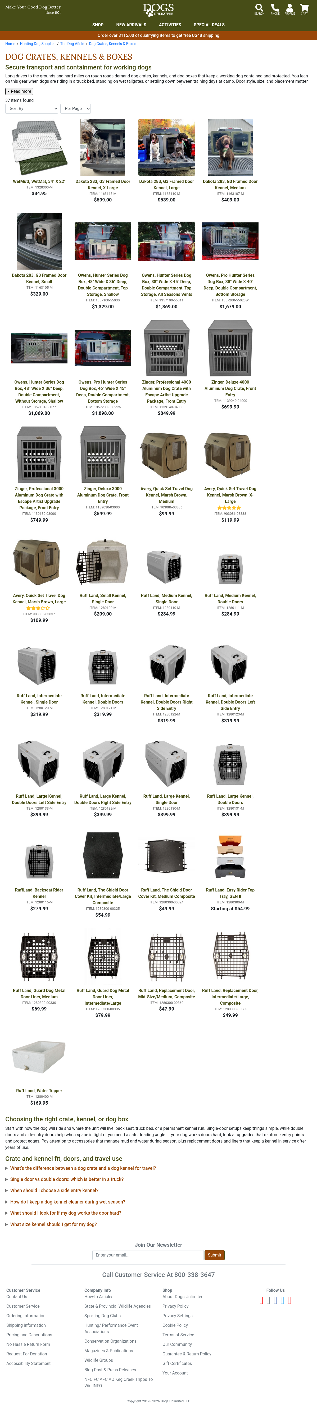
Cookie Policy (175, 1325)
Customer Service (23, 1306)
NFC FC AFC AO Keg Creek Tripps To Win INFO (118, 1382)
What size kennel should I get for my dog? (53, 1224)
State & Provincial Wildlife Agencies (117, 1306)
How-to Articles (99, 1296)
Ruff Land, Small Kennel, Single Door (103, 598)
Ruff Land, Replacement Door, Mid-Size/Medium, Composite (166, 993)
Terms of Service (178, 1334)
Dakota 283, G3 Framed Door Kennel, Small (40, 278)
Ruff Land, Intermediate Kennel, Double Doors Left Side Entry (231, 702)
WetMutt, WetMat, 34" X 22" (39, 181)
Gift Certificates (177, 1363)
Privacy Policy (175, 1306)
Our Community (177, 1344)
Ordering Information (26, 1315)
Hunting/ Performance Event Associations (111, 1328)
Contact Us (16, 1296)
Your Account (175, 1373)
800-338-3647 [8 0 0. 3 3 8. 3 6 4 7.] (194, 1275)
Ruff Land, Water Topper (39, 1090)
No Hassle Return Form (28, 1344)
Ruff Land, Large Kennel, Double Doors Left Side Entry (39, 799)
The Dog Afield (72, 44)
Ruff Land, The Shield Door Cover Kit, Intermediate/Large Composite (103, 896)
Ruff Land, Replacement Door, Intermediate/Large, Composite (230, 997)
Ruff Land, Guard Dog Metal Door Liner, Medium (39, 993)
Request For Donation (26, 1353)
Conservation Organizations (110, 1341)
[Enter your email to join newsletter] (147, 1255)
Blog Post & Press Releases (110, 1369)
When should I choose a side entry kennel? (54, 1190)
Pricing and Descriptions (29, 1334)
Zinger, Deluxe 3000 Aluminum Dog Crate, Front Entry (103, 495)
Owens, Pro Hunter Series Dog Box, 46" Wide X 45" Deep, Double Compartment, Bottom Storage (103, 392)
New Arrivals (131, 24)
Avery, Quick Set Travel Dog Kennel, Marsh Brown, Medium (167, 495)
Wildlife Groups (98, 1360)
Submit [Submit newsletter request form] (214, 1255)
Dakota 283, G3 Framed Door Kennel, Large (167, 184)
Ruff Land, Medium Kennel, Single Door (167, 598)
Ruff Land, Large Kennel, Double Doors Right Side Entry (103, 799)
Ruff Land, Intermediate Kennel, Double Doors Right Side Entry (167, 702)
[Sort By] (31, 109)
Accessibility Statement (28, 1363)
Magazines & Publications (108, 1350)
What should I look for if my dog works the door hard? (65, 1213)
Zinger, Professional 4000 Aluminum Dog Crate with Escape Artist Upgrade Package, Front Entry (167, 392)
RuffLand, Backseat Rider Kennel (39, 893)
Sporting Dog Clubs (102, 1315)
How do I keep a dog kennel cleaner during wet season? (67, 1202)
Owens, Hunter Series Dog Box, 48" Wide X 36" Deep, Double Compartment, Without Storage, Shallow (39, 392)
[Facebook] (275, 1302)
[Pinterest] (289, 1302)
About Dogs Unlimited (182, 1296)
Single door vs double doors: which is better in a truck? (67, 1179)
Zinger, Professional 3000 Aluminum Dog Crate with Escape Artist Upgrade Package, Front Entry (40, 498)
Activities (170, 24)
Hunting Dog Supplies (37, 44)
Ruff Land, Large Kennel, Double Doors (231, 799)
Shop (98, 24)
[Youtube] (261, 1302)
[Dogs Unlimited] (158, 10)
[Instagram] (268, 1302)
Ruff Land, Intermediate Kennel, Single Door (40, 699)
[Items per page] (75, 109)
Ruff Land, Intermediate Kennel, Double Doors (103, 699)
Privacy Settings (177, 1315)
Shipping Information (26, 1325)
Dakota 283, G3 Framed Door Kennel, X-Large (104, 184)
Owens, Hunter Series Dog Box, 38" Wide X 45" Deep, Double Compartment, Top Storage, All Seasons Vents (167, 285)
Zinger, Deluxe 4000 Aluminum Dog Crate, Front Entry (231, 388)
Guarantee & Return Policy (186, 1353)
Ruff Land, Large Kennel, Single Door (167, 799)
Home (10, 44)
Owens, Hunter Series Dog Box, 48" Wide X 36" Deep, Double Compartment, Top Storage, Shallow (103, 285)
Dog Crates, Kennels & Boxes (112, 44)
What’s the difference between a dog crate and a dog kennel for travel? (83, 1168)
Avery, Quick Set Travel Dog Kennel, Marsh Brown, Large (39, 598)
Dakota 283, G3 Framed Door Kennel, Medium (231, 184)
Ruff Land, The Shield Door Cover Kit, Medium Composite (166, 893)
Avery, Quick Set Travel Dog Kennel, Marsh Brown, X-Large (230, 495)
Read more (19, 91)
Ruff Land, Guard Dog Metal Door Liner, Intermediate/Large (103, 997)
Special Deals (209, 24)
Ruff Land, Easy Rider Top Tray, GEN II (231, 893)
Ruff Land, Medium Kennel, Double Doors (231, 598)
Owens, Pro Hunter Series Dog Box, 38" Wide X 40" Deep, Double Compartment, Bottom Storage (230, 285)
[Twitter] (282, 1302)
